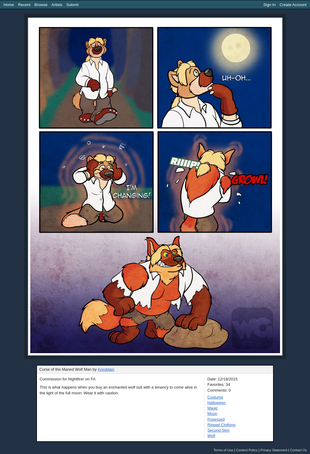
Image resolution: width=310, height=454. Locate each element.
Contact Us (298, 450)
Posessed (216, 419)
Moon (212, 413)
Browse (41, 4)
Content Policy (246, 450)
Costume (215, 397)
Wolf (211, 435)
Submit (72, 4)
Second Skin (218, 430)
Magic (212, 408)
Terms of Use (223, 450)
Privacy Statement (274, 450)
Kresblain (106, 369)
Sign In (269, 4)
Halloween (216, 402)
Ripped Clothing (221, 425)
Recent (24, 4)
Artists (56, 4)
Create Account (292, 4)
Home (9, 4)
